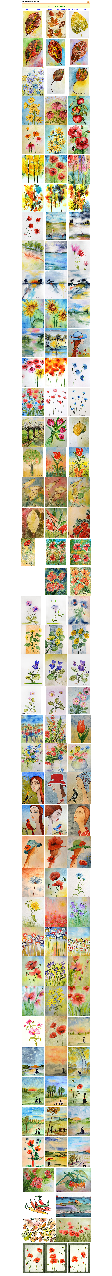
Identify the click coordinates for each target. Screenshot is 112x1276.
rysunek (27, 9)
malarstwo (38, 9)
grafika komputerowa (73, 9)
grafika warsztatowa (62, 9)
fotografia (50, 9)
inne (85, 9)
